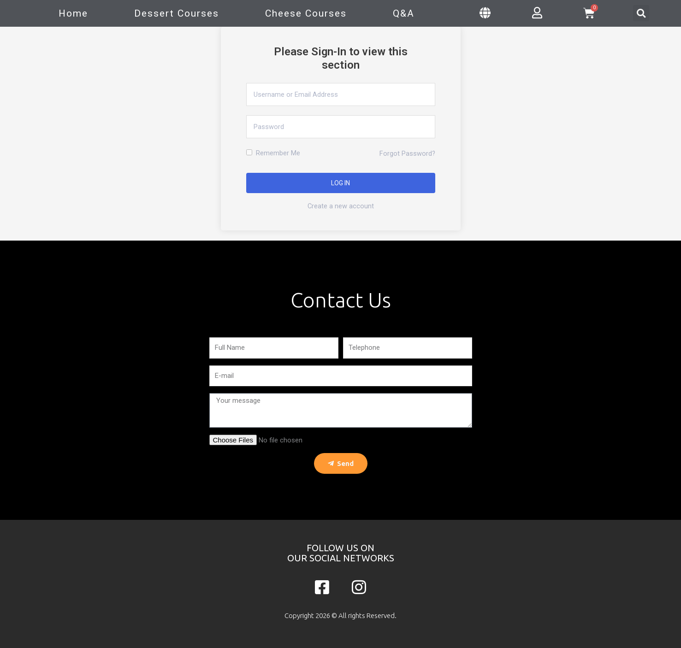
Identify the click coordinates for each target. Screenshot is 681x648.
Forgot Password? (407, 153)
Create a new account (340, 206)
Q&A (404, 13)
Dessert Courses (176, 13)
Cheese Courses (306, 13)
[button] (641, 13)
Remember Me (273, 153)
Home (73, 13)
